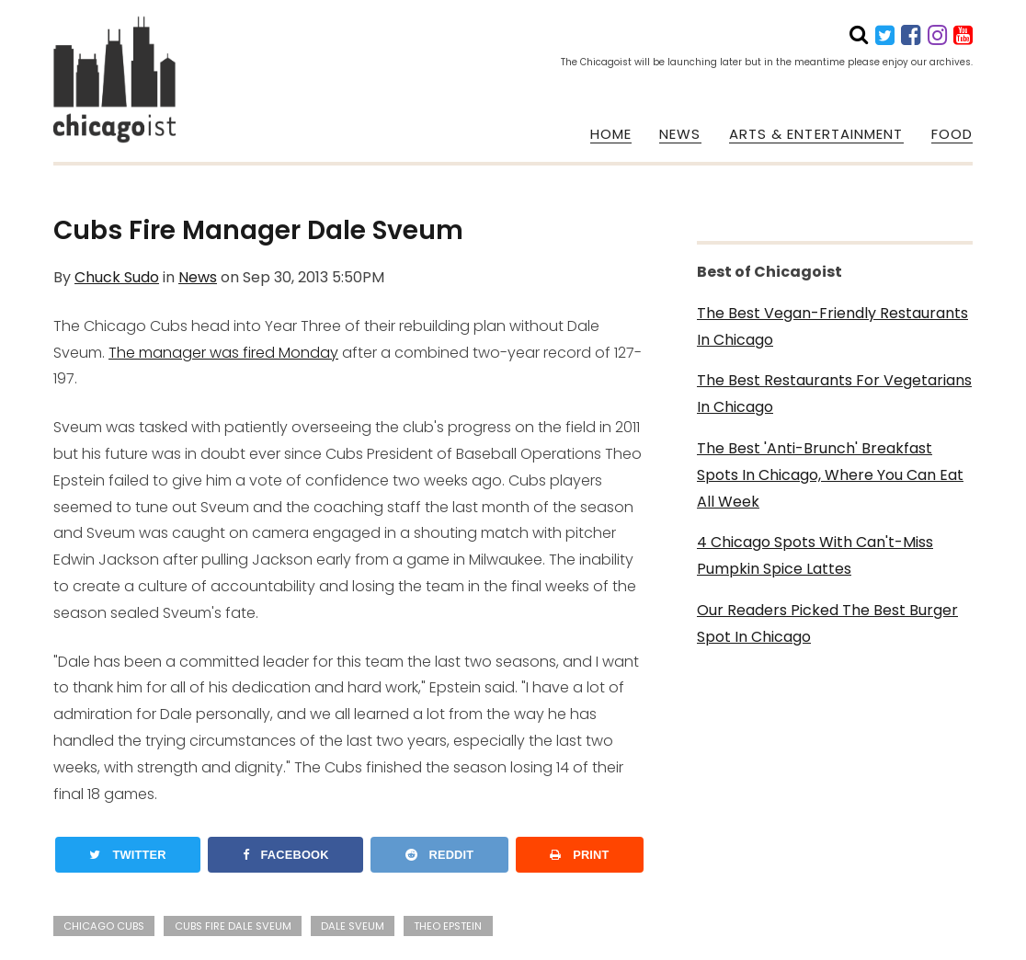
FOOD (952, 134)
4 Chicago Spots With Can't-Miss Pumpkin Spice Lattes (815, 555)
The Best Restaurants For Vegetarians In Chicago (834, 393)
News (197, 277)
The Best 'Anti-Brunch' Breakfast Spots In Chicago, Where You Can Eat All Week (830, 475)
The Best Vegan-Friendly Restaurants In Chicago (832, 326)
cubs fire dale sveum (233, 926)
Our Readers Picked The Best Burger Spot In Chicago (827, 623)
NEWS (680, 134)
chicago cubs (103, 926)
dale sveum (352, 926)
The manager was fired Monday (223, 352)
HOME (611, 134)
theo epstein (448, 926)
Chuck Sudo (116, 277)
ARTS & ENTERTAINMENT (816, 134)
